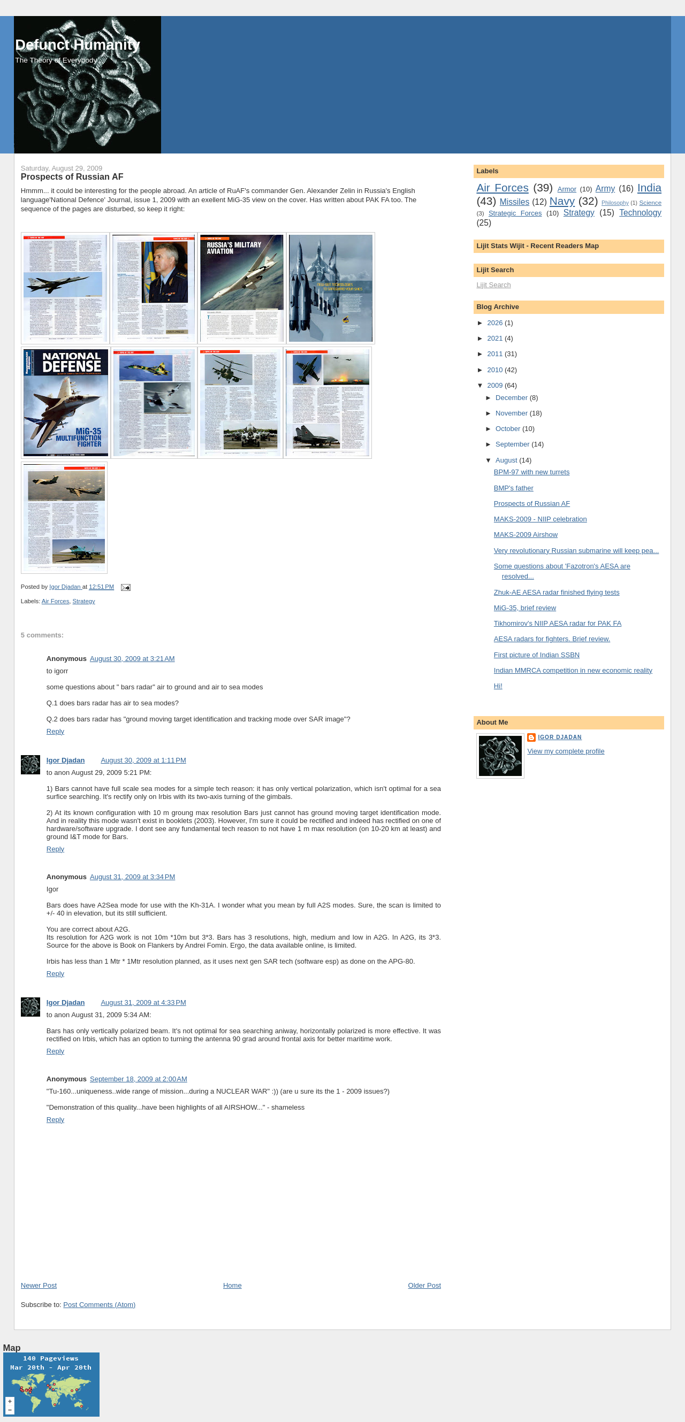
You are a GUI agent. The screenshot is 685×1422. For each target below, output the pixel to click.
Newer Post (39, 1285)
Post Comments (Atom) (99, 1305)
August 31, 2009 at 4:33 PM (143, 1002)
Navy (562, 201)
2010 (496, 370)
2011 (496, 354)
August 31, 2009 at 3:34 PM (132, 877)
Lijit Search (493, 285)
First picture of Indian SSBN (537, 655)
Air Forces (55, 601)
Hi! (498, 686)
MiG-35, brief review (525, 608)
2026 (496, 323)
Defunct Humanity (77, 44)
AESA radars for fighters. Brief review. (552, 639)
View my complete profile (565, 751)
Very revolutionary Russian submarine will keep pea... (576, 551)
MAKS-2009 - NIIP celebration (540, 519)
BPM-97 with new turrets (532, 472)
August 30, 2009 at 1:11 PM (143, 760)
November (513, 413)
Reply (55, 731)
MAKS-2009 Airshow (526, 535)
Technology (640, 212)
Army (605, 188)
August (507, 460)
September (513, 444)
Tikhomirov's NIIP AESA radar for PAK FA (558, 623)
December (513, 398)
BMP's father (514, 488)
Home (232, 1285)
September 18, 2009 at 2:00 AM (138, 1079)
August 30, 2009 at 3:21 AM (132, 659)
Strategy (84, 601)
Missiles (514, 201)
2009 (496, 385)
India (649, 187)
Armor (567, 189)
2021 (496, 338)
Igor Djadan (66, 760)
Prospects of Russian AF (532, 503)
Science (651, 202)
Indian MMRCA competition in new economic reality (573, 670)
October (509, 429)
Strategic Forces (515, 213)
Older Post (424, 1285)
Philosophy (615, 203)
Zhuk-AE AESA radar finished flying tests (557, 592)
